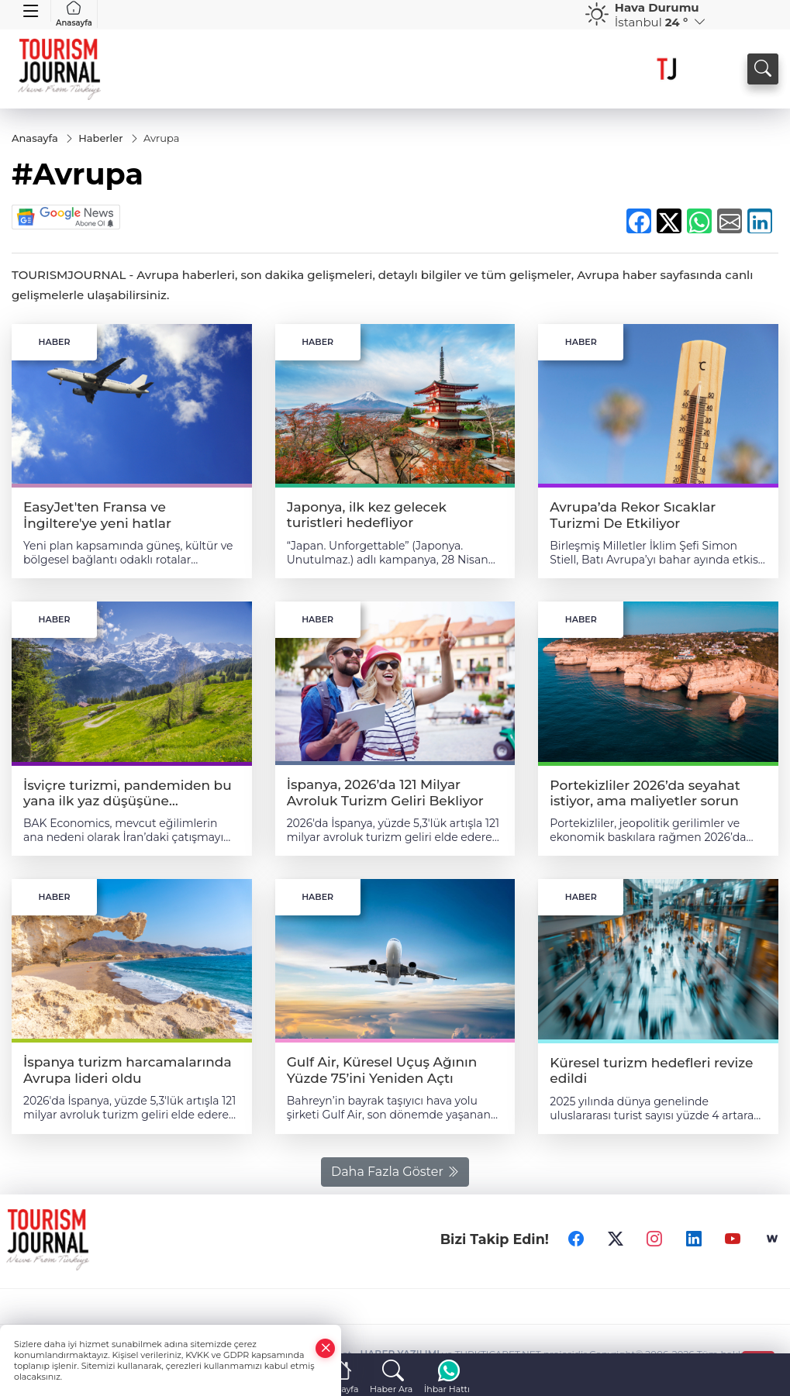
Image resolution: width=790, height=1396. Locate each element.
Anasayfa (74, 14)
